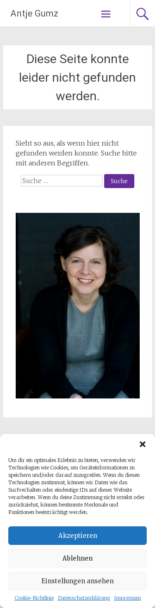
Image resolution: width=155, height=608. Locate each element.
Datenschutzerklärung (84, 598)
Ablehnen (77, 558)
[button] (142, 444)
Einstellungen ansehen (77, 581)
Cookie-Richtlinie (34, 598)
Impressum (127, 598)
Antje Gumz (34, 13)
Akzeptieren (77, 536)
